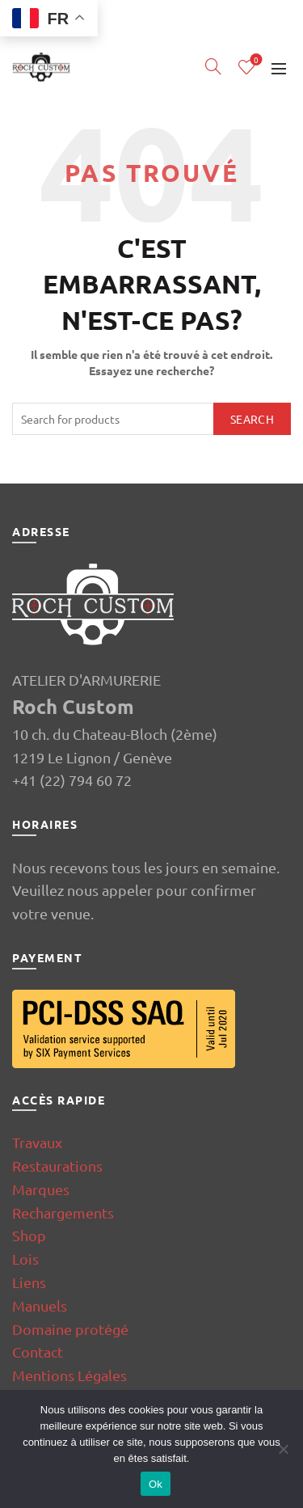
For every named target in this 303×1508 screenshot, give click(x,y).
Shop (29, 1235)
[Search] (213, 66)
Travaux (37, 1142)
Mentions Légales (69, 1374)
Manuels (39, 1305)
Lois (25, 1258)
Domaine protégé (70, 1328)
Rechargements (63, 1212)
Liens (29, 1282)
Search (252, 419)
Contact (37, 1351)
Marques (40, 1189)
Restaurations (57, 1165)
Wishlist (254, 60)
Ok (155, 1484)
